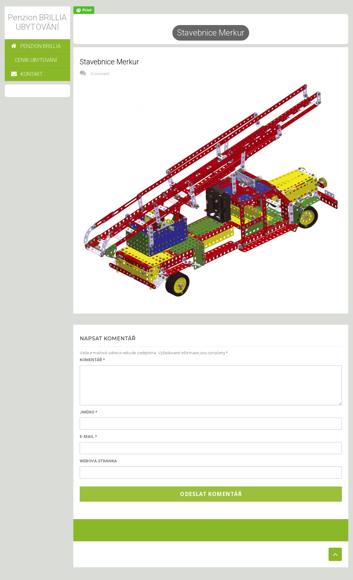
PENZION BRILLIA (36, 46)
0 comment (100, 74)
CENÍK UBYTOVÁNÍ (36, 60)
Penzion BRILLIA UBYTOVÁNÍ (37, 22)
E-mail (88, 436)
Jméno (88, 412)
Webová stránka (98, 461)
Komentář (92, 359)
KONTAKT (27, 74)
